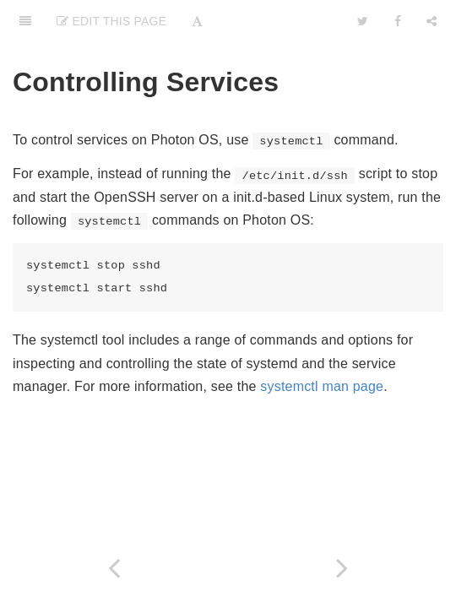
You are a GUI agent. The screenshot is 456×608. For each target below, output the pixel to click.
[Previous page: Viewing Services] (114, 568)
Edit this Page (111, 21)
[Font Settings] (197, 21)
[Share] (431, 21)
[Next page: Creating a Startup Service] (342, 568)
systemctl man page (321, 386)
